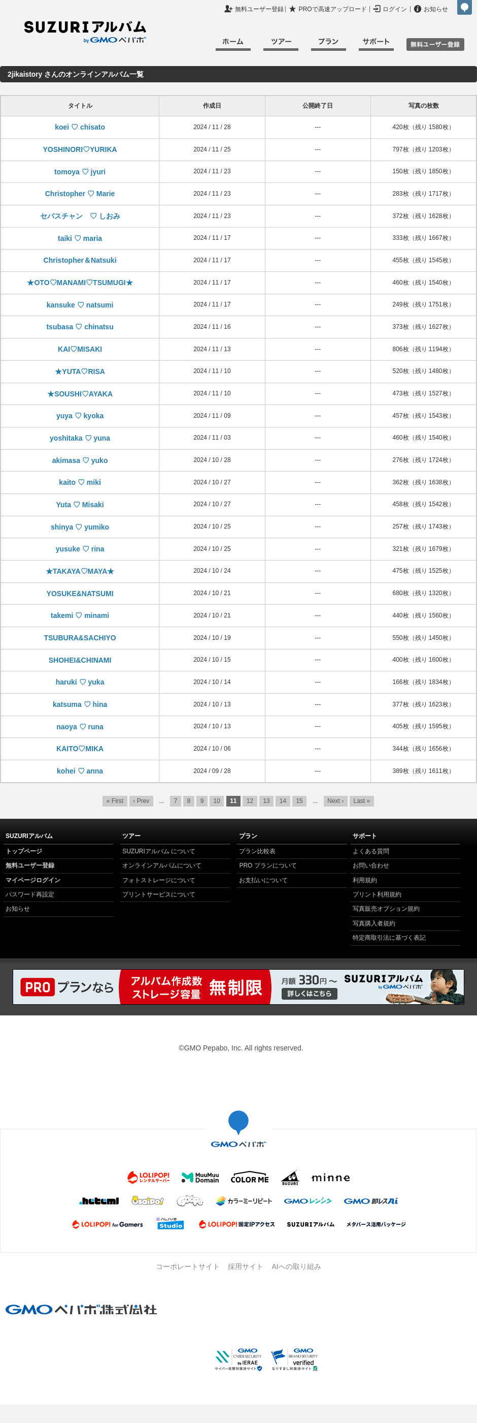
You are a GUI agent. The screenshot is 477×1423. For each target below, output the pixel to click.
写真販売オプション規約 (386, 908)
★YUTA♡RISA (80, 371)
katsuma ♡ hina (80, 704)
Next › (335, 801)
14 (283, 801)
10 (217, 801)
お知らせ (436, 9)
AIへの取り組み (296, 1266)
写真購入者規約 (374, 923)
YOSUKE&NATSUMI (80, 594)
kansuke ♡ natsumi (80, 305)
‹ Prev (141, 801)
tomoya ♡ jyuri (80, 172)
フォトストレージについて (158, 880)
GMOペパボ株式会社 (464, 7)
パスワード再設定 (30, 894)
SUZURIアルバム (85, 32)
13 (266, 801)
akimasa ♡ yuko (80, 460)
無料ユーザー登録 (259, 9)
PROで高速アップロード (333, 9)
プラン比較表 (257, 851)
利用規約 (365, 880)
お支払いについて (263, 880)
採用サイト (245, 1266)
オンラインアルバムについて (161, 865)
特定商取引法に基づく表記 (389, 937)
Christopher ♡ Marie (80, 194)
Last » (361, 801)
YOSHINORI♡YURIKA (80, 149)
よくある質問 (371, 851)
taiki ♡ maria (80, 238)
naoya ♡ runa (80, 727)
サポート (376, 46)
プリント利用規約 (377, 894)
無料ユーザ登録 (435, 44)
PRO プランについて (267, 865)
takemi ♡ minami (80, 615)
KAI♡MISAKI (80, 349)
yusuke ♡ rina (80, 549)
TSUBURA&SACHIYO (80, 638)
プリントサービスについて (158, 894)
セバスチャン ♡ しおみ (80, 216)
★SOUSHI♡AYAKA (80, 394)
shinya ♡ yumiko (80, 527)
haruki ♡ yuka (80, 682)
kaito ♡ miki (79, 482)
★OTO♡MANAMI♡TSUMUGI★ (79, 283)
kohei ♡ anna (80, 771)
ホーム (233, 46)
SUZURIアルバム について (158, 851)
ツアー (280, 46)
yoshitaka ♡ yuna (80, 438)
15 (299, 801)
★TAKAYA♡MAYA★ (80, 571)
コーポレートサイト (188, 1266)
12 (250, 801)
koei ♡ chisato (80, 127)
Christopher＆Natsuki (80, 260)
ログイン (395, 9)
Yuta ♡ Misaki (80, 505)
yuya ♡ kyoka (80, 416)
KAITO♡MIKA (80, 749)
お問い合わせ (371, 865)
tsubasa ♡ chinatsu (79, 327)
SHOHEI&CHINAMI (80, 660)
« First (115, 801)
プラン (328, 46)
